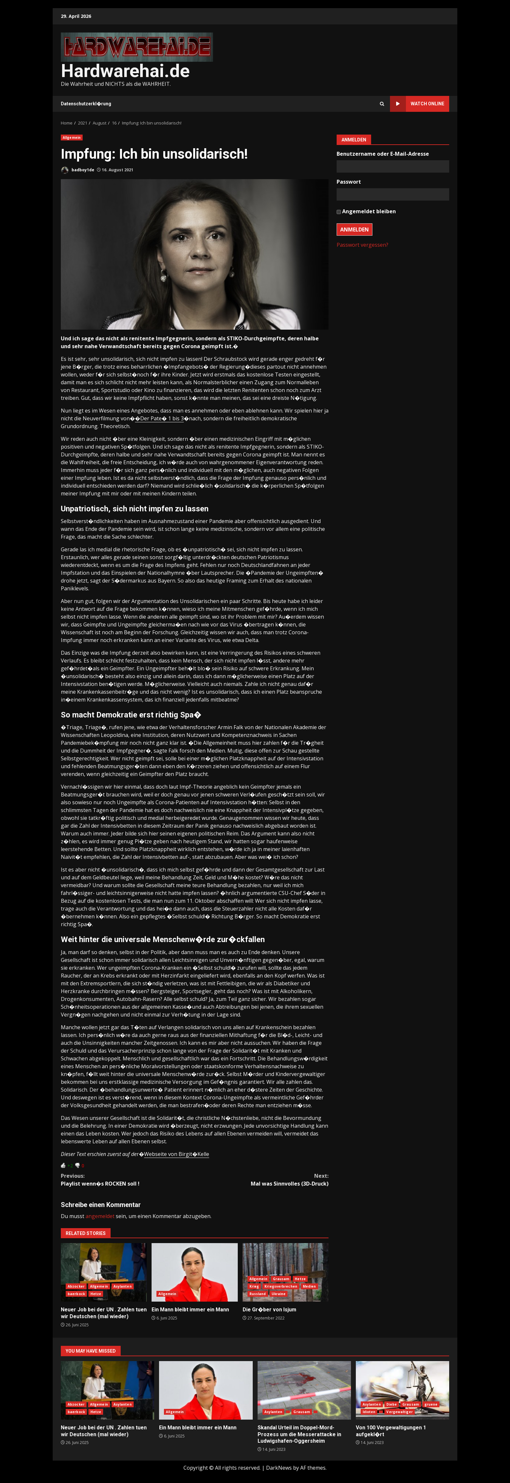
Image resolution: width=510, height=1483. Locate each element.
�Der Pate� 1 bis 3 (159, 418)
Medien (309, 1286)
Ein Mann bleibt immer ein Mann (194, 1272)
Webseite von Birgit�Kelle (176, 1154)
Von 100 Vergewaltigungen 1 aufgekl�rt (402, 1390)
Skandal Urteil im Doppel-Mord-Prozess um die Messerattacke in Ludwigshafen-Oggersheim (304, 1390)
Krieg (254, 1286)
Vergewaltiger (399, 1412)
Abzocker (76, 1286)
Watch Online (417, 104)
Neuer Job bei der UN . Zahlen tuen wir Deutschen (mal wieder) (104, 1272)
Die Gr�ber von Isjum (286, 1272)
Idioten (369, 1412)
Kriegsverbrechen (280, 1286)
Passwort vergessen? (362, 244)
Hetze (95, 1294)
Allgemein (72, 137)
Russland (257, 1294)
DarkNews (279, 1467)
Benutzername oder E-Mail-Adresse (383, 153)
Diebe (391, 1404)
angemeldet (100, 1216)
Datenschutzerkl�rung (86, 103)
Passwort (349, 181)
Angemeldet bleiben (369, 211)
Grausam (281, 1279)
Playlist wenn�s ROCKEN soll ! (128, 1179)
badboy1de (77, 170)
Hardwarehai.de (125, 71)
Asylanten (123, 1286)
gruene (431, 1404)
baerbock (76, 1294)
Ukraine (279, 1294)
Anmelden (354, 229)
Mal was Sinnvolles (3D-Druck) (262, 1179)
